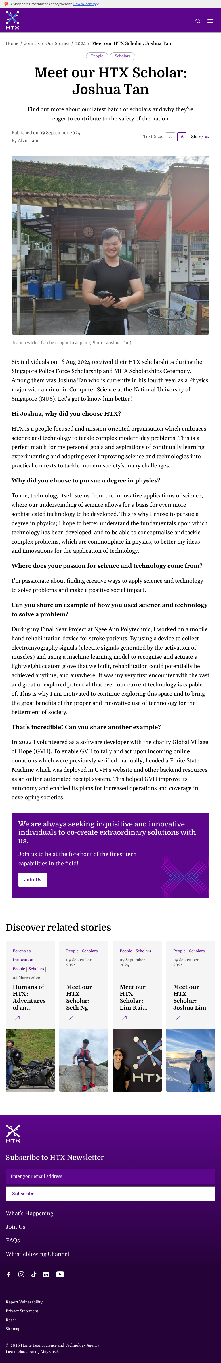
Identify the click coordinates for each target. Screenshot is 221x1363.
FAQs (13, 1240)
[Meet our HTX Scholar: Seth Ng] (83, 1016)
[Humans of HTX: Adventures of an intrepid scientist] (30, 1016)
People (97, 56)
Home (12, 43)
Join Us (32, 43)
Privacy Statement (22, 1311)
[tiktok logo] (33, 1275)
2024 (80, 43)
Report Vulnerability (24, 1302)
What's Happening (29, 1213)
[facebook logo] (9, 1275)
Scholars (122, 56)
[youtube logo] (60, 1275)
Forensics (22, 951)
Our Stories (57, 43)
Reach (11, 1320)
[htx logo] (12, 21)
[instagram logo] (21, 1275)
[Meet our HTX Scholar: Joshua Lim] (190, 1016)
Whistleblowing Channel (37, 1254)
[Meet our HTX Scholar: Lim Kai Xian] (137, 1016)
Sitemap (13, 1329)
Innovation (23, 960)
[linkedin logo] (46, 1275)
